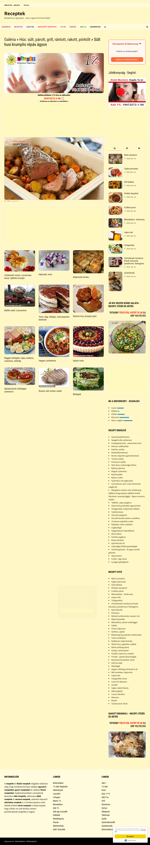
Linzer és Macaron (119, 681)
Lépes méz (128, 232)
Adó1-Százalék (59, 829)
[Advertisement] (54, 119)
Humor (104, 808)
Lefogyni (56, 797)
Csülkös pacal (130, 207)
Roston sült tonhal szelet (50, 391)
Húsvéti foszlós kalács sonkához (125, 518)
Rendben (130, 836)
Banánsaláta (116, 474)
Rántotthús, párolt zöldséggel (124, 622)
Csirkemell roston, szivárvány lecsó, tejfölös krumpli (17, 277)
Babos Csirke (117, 477)
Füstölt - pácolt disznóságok (123, 656)
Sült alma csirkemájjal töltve (123, 465)
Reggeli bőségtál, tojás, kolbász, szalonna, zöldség (19, 359)
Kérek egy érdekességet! (127, 59)
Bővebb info (129, 831)
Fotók (63, 27)
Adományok (95, 27)
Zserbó (114, 684)
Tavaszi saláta (117, 458)
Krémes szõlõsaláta (120, 446)
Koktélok (56, 815)
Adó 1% (83, 27)
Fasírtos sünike (117, 449)
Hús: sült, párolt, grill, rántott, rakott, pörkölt (54, 39)
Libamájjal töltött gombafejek (124, 546)
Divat (104, 790)
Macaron (115, 697)
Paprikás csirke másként (121, 524)
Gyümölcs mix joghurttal (122, 480)
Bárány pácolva (118, 468)
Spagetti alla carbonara (121, 440)
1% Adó (105, 786)
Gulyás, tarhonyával (120, 650)
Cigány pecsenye (131, 168)
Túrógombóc (129, 245)
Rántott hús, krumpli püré (84, 316)
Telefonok (106, 815)
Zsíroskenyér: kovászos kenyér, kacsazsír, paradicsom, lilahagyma (134, 261)
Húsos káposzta (118, 628)
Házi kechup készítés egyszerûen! (126, 505)
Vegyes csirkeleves (47, 360)
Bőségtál (77, 394)
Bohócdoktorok (108, 829)
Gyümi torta (78, 360)
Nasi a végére (122, 420)
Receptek (14, 13)
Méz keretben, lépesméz (122, 672)
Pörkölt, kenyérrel (131, 193)
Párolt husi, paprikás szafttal (123, 644)
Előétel (115, 411)
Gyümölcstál (129, 273)
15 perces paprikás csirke (122, 521)
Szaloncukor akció (119, 703)
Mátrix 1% (57, 801)
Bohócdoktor (58, 783)
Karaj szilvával (117, 540)
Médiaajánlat (31, 841)
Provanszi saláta (118, 462)
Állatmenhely (58, 826)
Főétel (118, 414)
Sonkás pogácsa (118, 537)
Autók (104, 818)
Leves (117, 408)
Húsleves (115, 613)
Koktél (73, 27)
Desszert (120, 417)
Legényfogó (116, 527)
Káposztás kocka (81, 277)
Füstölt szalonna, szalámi (122, 653)
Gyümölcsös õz (118, 543)
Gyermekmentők (108, 822)
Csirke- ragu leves (119, 559)
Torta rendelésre (118, 638)
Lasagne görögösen (120, 562)
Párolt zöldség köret (120, 647)
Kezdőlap (6, 27)
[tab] (114, 148)
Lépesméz (115, 675)
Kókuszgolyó (117, 691)
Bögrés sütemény (119, 471)
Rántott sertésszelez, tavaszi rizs (125, 616)
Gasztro (30, 27)
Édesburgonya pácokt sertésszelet (126, 634)
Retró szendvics (130, 155)
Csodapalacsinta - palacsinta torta (126, 443)
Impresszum (9, 841)
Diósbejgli (115, 666)
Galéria (10, 39)
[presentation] (114, 148)
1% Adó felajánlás (60, 786)
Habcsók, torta (45, 274)
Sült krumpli (116, 663)
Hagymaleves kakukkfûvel (122, 530)
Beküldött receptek (47, 27)
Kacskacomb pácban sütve (123, 659)
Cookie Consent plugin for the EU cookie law (130, 840)
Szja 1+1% (106, 793)
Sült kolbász (129, 182)
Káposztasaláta (118, 619)
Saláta (114, 625)
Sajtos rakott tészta (119, 688)
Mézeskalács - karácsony (134, 219)
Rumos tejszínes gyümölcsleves (125, 455)
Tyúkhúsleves (117, 512)
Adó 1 (104, 783)
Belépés (26, 5)
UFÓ (103, 801)
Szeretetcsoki (107, 826)
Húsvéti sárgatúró (119, 515)
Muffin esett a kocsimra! (15, 310)
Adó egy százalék (60, 811)
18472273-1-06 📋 (54, 98)
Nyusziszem (116, 555)
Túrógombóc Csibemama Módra (125, 508)
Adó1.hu (105, 797)
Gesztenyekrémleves (120, 437)
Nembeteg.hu (58, 818)
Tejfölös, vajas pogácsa (121, 502)
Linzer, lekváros (118, 694)
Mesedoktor (58, 804)
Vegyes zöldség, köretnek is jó (124, 669)
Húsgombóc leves (119, 678)
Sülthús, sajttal (118, 631)
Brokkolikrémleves (119, 452)
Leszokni (56, 793)
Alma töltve (116, 533)
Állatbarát (106, 811)
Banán (114, 700)
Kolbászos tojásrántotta (121, 641)
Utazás (56, 822)
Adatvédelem (20, 841)
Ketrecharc (106, 804)
